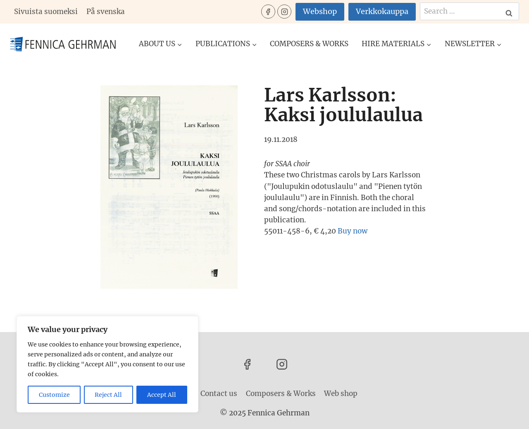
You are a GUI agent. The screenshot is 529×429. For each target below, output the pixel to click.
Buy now (352, 231)
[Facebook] (268, 12)
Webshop (320, 11)
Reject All (108, 394)
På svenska (105, 11)
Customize (54, 394)
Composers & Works (309, 43)
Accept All (162, 394)
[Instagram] (284, 12)
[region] (107, 364)
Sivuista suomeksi (46, 11)
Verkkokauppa (382, 11)
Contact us (218, 393)
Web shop (340, 393)
